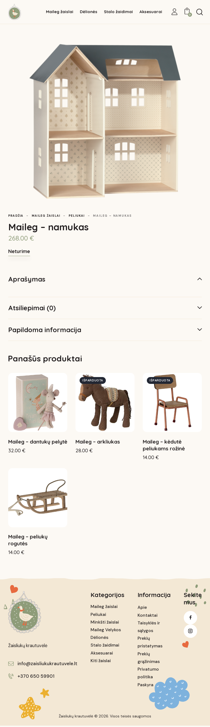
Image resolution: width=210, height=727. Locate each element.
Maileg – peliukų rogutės (28, 541)
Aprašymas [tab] (26, 279)
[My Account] (174, 12)
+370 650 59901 (36, 677)
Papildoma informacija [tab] (44, 330)
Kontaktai (148, 616)
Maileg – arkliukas (97, 442)
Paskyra (145, 686)
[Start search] (200, 12)
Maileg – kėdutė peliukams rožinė (164, 445)
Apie (142, 609)
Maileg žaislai (48, 216)
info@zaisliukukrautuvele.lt (47, 665)
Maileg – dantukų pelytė (37, 442)
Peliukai (80, 216)
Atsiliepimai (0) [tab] (32, 308)
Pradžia (16, 216)
